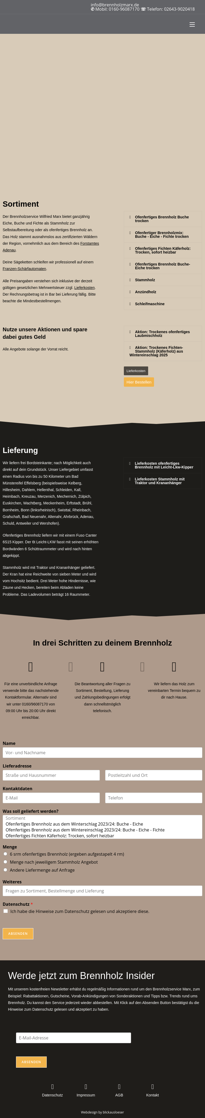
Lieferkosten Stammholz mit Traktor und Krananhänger (160, 481)
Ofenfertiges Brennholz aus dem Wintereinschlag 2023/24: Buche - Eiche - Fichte (102, 830)
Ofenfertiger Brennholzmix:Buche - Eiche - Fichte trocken (162, 235)
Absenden (18, 933)
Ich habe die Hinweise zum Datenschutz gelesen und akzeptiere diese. (79, 911)
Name (9, 743)
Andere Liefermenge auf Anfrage (42, 870)
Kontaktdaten (17, 788)
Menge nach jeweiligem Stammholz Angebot (54, 862)
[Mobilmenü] (192, 24)
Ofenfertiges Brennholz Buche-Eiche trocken (162, 266)
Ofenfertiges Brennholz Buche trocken (162, 219)
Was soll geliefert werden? (30, 811)
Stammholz (145, 280)
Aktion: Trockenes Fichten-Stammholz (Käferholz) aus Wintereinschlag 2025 (156, 351)
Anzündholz (145, 292)
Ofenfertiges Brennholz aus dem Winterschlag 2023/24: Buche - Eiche (102, 824)
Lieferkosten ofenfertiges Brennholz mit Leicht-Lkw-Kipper (164, 465)
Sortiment (102, 818)
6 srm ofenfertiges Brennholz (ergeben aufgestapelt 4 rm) (67, 854)
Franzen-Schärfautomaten (24, 269)
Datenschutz (18, 904)
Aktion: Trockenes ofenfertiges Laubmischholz (162, 334)
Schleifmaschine (150, 304)
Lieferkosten (84, 287)
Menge (10, 847)
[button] (163, 219)
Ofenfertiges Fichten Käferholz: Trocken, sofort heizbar (102, 836)
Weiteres (12, 882)
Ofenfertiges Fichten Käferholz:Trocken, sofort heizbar (163, 250)
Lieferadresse (17, 766)
